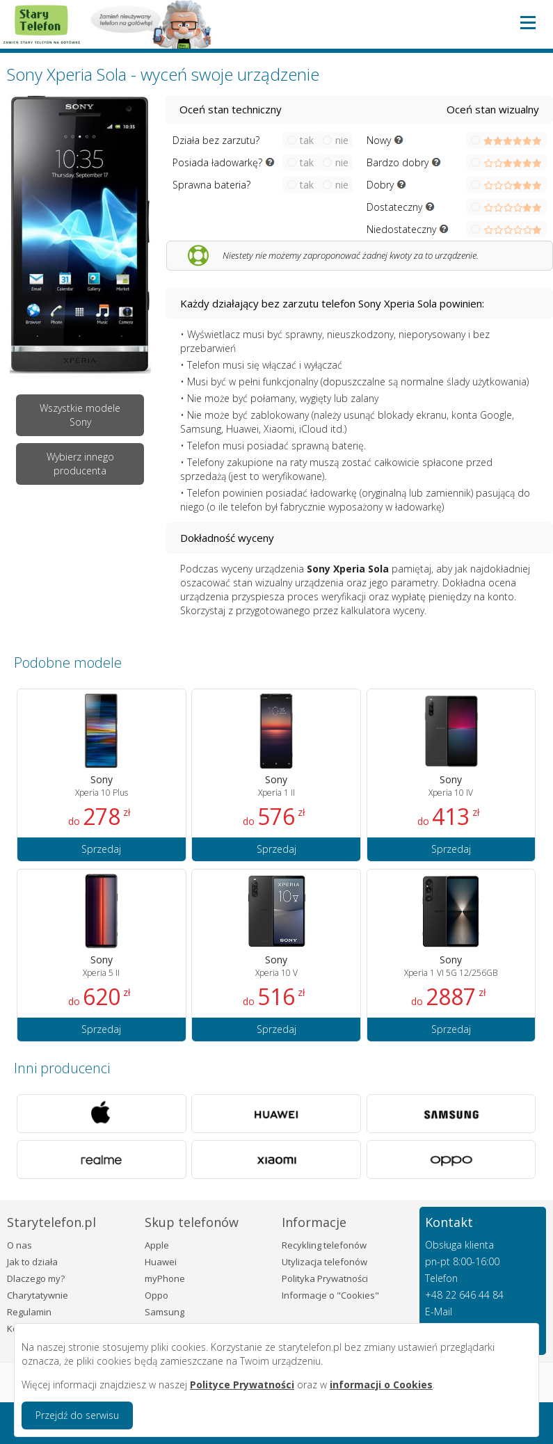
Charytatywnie (37, 1295)
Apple (157, 1245)
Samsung (164, 1312)
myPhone (165, 1278)
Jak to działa (32, 1262)
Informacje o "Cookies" (330, 1295)
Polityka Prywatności (325, 1278)
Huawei (161, 1262)
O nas (19, 1245)
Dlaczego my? (36, 1278)
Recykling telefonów (324, 1245)
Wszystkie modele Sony (80, 414)
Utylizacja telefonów (324, 1262)
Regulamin (29, 1312)
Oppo (156, 1295)
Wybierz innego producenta (80, 463)
